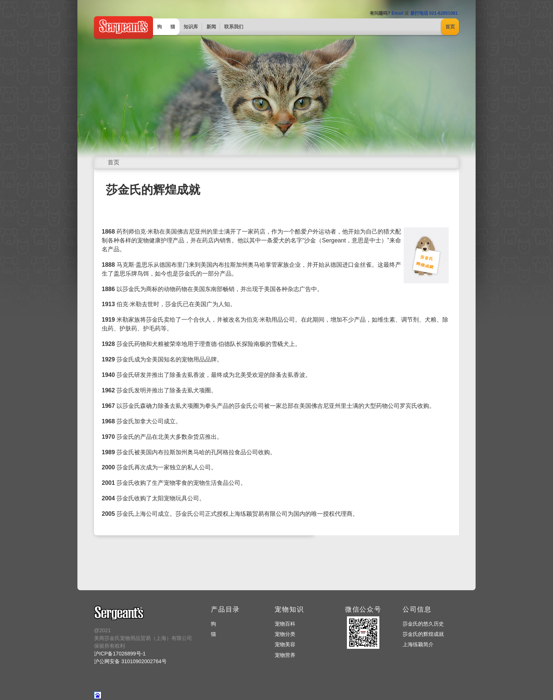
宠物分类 (285, 634)
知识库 (191, 26)
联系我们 (233, 26)
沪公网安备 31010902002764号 (130, 661)
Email (397, 13)
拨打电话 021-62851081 (434, 13)
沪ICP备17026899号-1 (120, 654)
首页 (450, 26)
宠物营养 (285, 655)
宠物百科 (285, 624)
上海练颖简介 (418, 644)
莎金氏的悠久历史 (423, 624)
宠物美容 (285, 644)
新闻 (211, 26)
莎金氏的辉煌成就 (423, 634)
